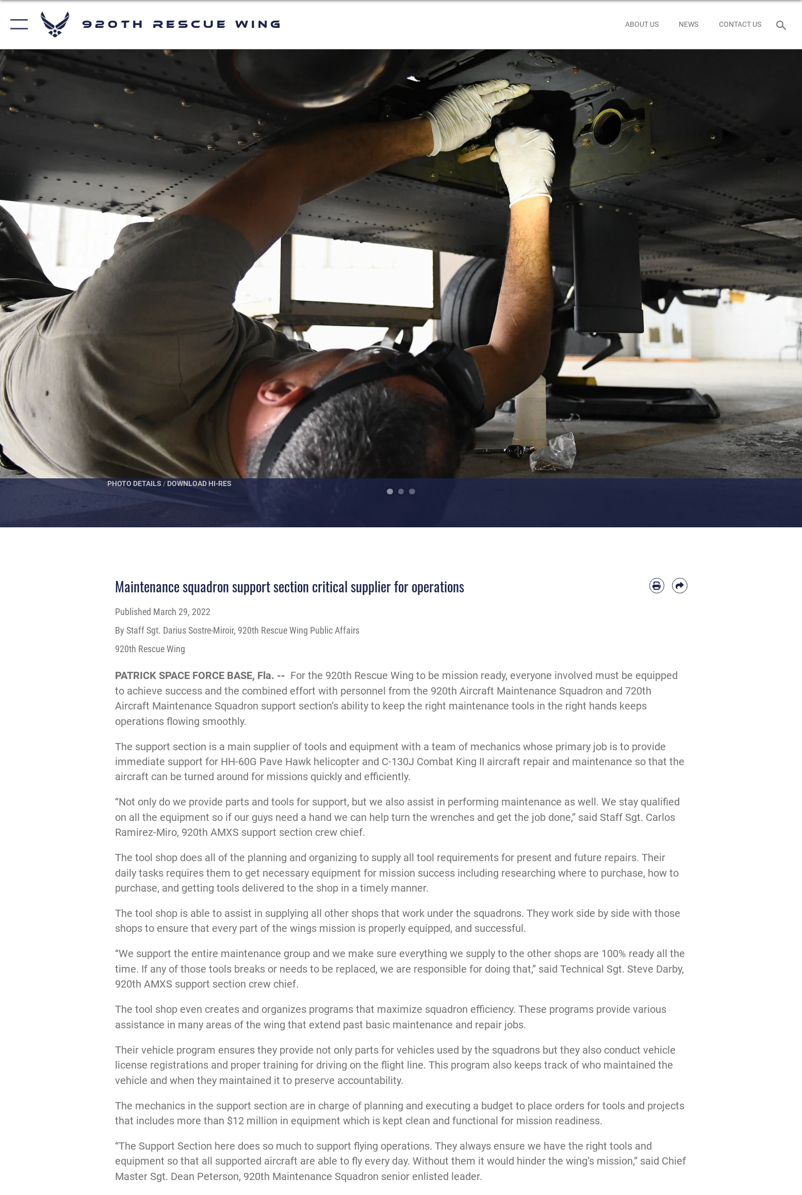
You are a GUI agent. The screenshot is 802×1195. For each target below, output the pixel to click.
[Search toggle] (783, 24)
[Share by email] (679, 585)
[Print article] (656, 585)
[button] (17, 24)
